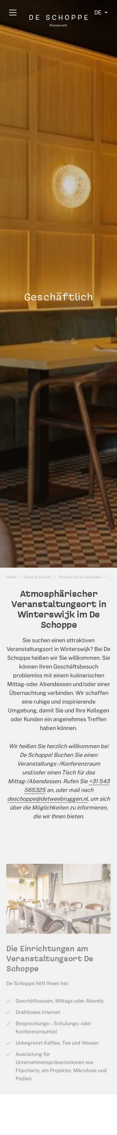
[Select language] (101, 12)
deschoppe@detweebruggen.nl (47, 801)
